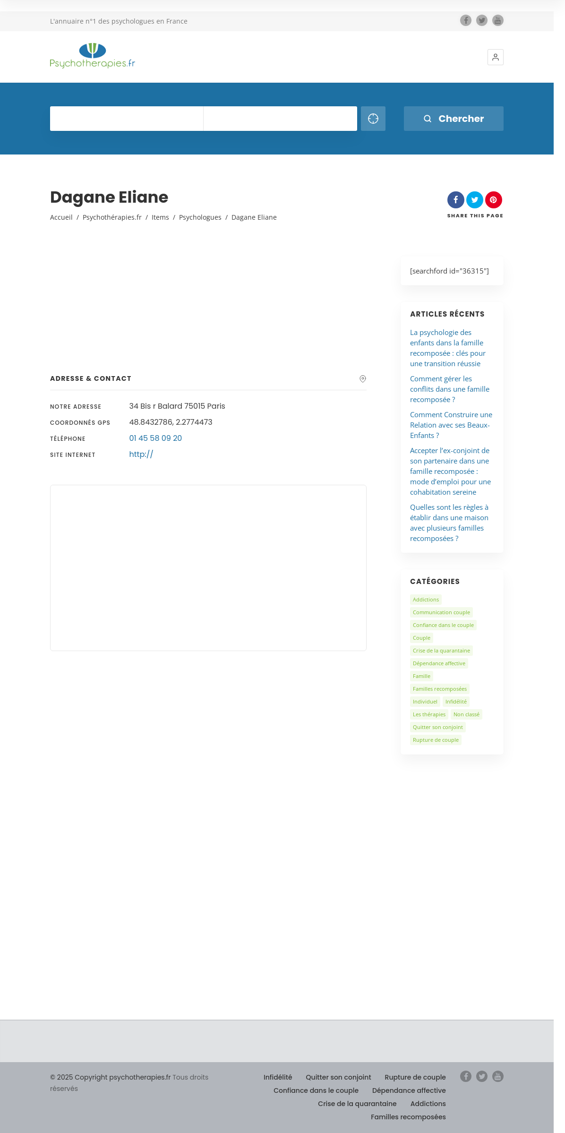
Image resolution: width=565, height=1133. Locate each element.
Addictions (426, 599)
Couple (421, 637)
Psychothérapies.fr (112, 217)
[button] (496, 57)
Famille (421, 675)
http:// (141, 454)
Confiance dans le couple (443, 624)
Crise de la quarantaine (441, 650)
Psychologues (200, 217)
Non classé (466, 714)
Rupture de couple (436, 739)
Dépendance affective (439, 663)
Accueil (61, 217)
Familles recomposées (440, 688)
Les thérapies (429, 714)
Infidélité (456, 701)
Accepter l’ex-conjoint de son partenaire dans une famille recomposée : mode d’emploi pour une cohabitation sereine (450, 471)
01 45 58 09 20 (155, 438)
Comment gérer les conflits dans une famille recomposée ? (449, 389)
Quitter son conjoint (438, 726)
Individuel (425, 701)
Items (160, 217)
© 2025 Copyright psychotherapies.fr (110, 1077)
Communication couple (441, 612)
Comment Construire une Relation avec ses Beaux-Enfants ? (451, 425)
